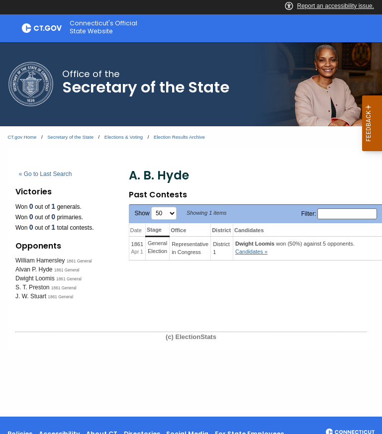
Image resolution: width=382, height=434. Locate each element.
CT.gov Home (21, 137)
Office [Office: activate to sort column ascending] (178, 230)
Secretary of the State (70, 137)
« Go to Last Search (45, 174)
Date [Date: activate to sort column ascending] (136, 230)
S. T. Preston (32, 287)
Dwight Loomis (35, 278)
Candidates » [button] (251, 252)
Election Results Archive (179, 137)
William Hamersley (40, 260)
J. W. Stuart (30, 296)
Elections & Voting (123, 137)
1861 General (79, 261)
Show (156, 213)
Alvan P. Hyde (34, 269)
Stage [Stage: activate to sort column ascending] (154, 230)
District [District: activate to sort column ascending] (221, 230)
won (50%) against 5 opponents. (295, 248)
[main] (191, 229)
